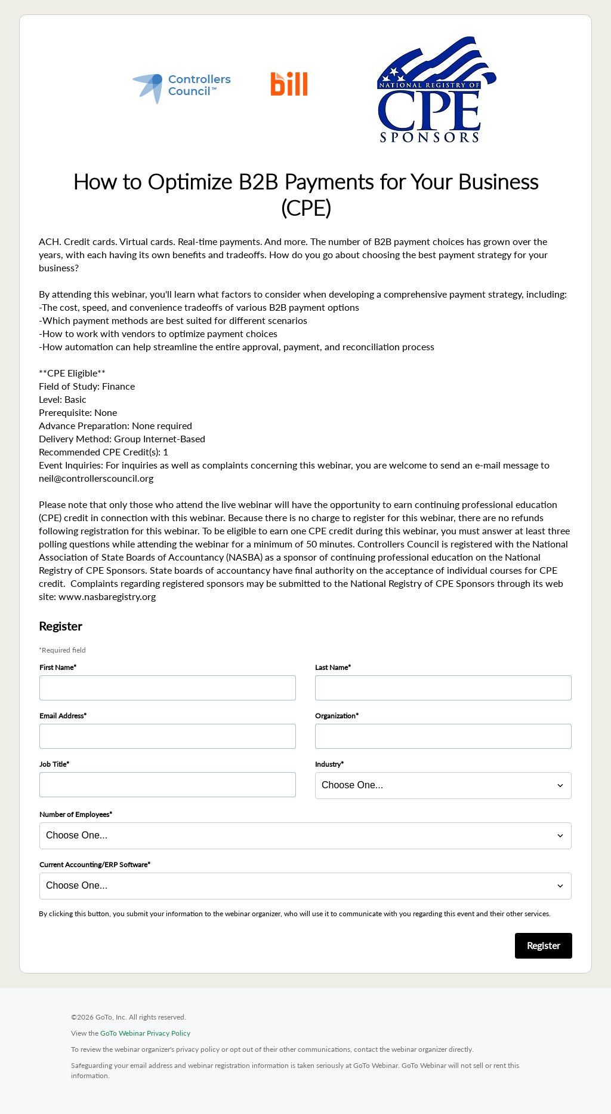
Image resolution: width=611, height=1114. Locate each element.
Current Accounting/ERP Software (93, 864)
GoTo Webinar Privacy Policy (145, 1033)
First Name (56, 667)
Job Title (52, 764)
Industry (328, 764)
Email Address (61, 715)
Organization (335, 715)
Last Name (331, 667)
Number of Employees (74, 814)
